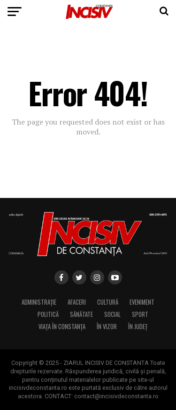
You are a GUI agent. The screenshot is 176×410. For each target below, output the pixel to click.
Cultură (107, 302)
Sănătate (81, 314)
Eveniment (142, 302)
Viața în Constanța (61, 326)
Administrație (39, 302)
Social (112, 314)
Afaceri (77, 302)
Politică (48, 314)
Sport (140, 314)
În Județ (137, 326)
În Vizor (107, 326)
